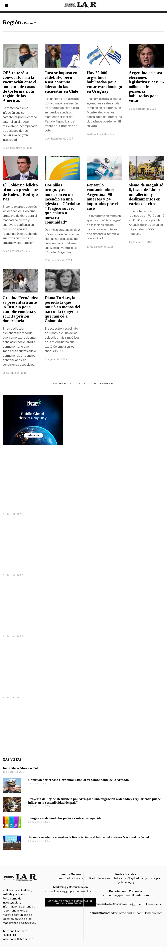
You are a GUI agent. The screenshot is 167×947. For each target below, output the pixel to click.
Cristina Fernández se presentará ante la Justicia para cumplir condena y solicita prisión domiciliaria (20, 309)
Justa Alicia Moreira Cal (20, 768)
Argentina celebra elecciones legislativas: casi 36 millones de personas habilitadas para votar (146, 86)
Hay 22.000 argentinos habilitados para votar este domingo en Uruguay (104, 82)
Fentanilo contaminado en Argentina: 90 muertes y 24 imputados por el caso (102, 196)
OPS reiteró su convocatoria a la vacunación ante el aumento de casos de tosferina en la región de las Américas (19, 86)
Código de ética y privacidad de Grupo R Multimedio (70, 902)
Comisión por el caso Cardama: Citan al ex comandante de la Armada (79, 780)
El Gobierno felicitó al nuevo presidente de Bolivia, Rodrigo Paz (20, 192)
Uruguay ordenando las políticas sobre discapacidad (65, 818)
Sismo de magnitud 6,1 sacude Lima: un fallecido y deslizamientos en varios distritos (146, 194)
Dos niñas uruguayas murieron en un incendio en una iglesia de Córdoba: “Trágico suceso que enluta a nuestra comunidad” (62, 204)
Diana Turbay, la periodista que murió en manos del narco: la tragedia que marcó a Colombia (62, 309)
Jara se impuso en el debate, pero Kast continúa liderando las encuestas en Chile (61, 82)
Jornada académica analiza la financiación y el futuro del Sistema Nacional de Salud (88, 837)
